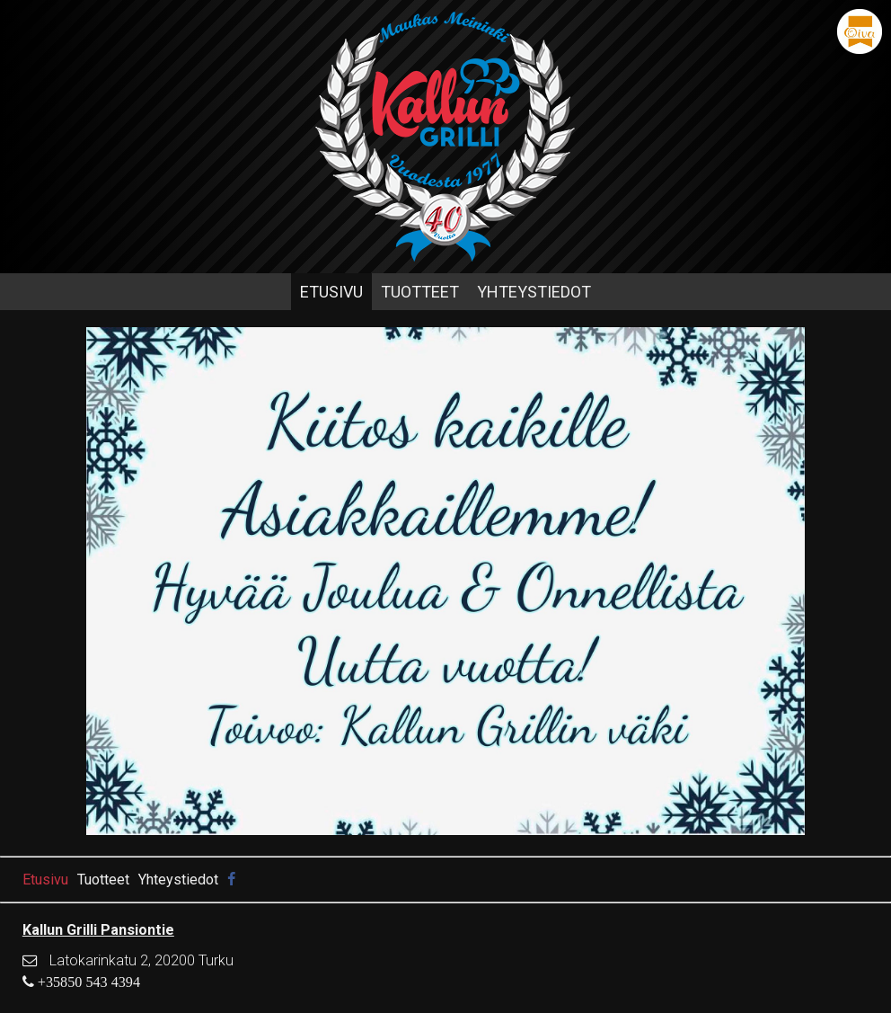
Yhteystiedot (534, 291)
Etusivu (331, 291)
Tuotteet (420, 291)
